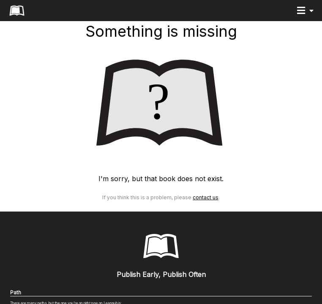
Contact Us (205, 197)
